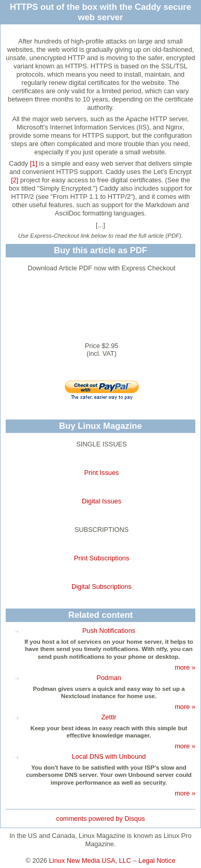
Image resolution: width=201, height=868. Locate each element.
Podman (108, 678)
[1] (33, 163)
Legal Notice (156, 860)
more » (185, 667)
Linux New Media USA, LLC (90, 860)
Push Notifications (108, 630)
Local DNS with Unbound (109, 756)
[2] (14, 180)
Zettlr (108, 717)
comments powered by (100, 818)
